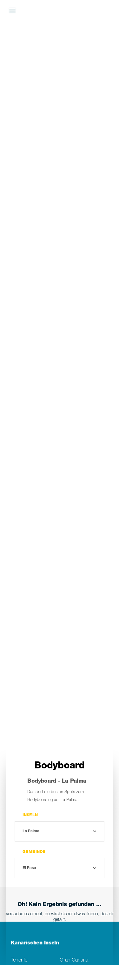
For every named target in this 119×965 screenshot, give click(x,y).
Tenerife (19, 960)
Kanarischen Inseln (35, 943)
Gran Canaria (74, 960)
